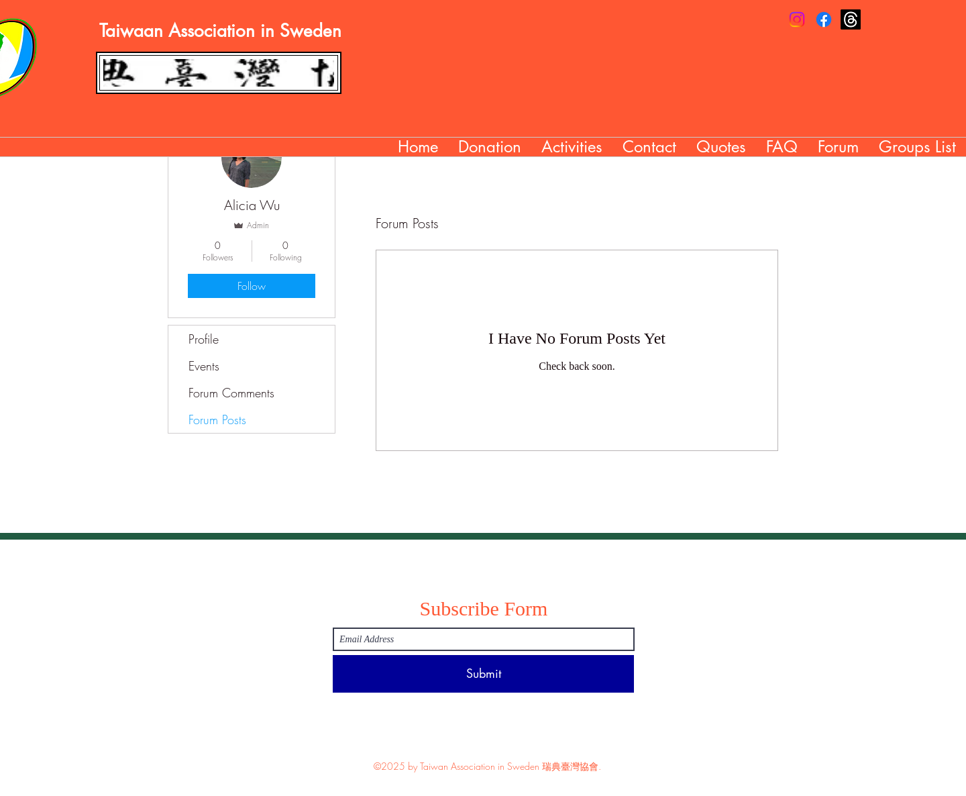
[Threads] (851, 19)
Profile (204, 339)
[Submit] (483, 674)
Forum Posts (217, 419)
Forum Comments (231, 393)
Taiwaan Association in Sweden (220, 30)
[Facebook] (824, 19)
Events (204, 366)
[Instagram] (797, 19)
